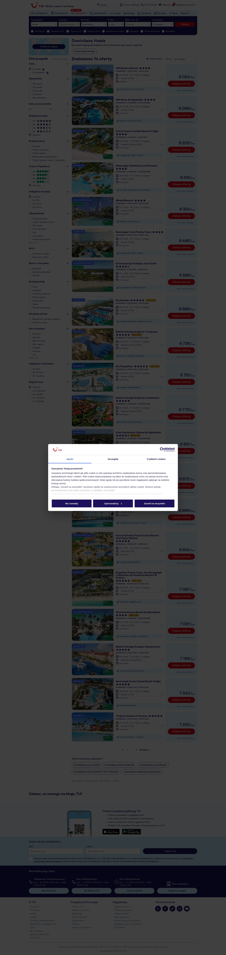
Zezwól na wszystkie (154, 503)
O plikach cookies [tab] (156, 459)
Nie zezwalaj (71, 503)
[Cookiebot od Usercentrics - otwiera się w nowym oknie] (162, 449)
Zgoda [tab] (69, 459)
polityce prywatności (151, 494)
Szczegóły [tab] (113, 459)
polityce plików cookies (121, 494)
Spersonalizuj (113, 503)
